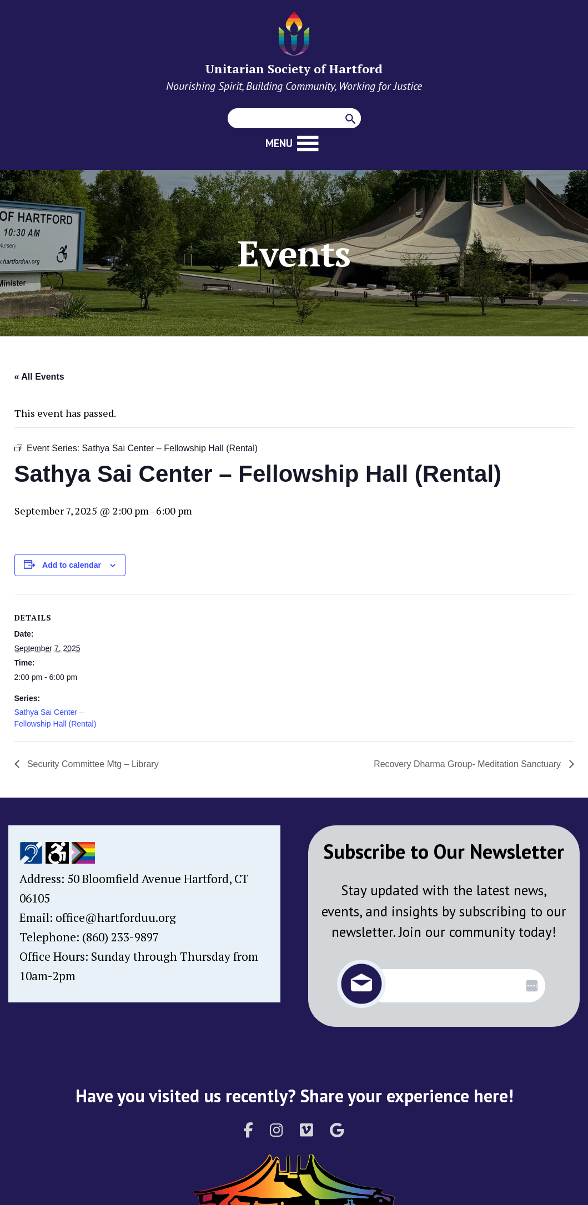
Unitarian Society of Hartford (294, 68)
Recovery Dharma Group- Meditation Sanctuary (468, 764)
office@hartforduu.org (116, 917)
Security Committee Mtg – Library (92, 764)
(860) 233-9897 (120, 937)
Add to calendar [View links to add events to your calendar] (71, 565)
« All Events (39, 376)
